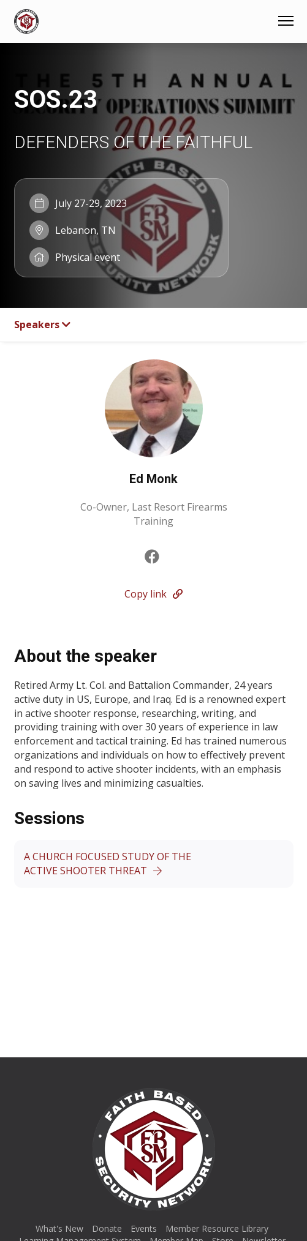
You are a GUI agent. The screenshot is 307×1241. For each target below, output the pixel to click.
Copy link (153, 594)
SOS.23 (56, 99)
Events (144, 1228)
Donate (107, 1228)
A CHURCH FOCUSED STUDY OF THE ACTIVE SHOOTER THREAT (107, 863)
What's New (59, 1228)
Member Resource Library (216, 1228)
